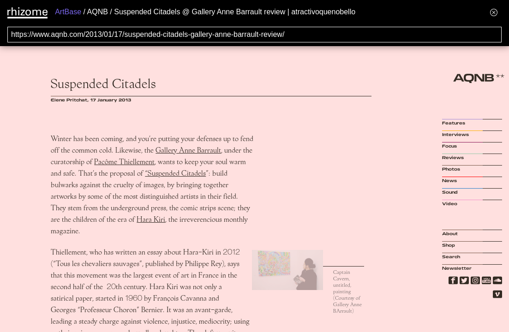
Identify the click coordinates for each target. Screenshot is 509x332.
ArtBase (68, 12)
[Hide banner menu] (494, 12)
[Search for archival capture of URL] (254, 34)
